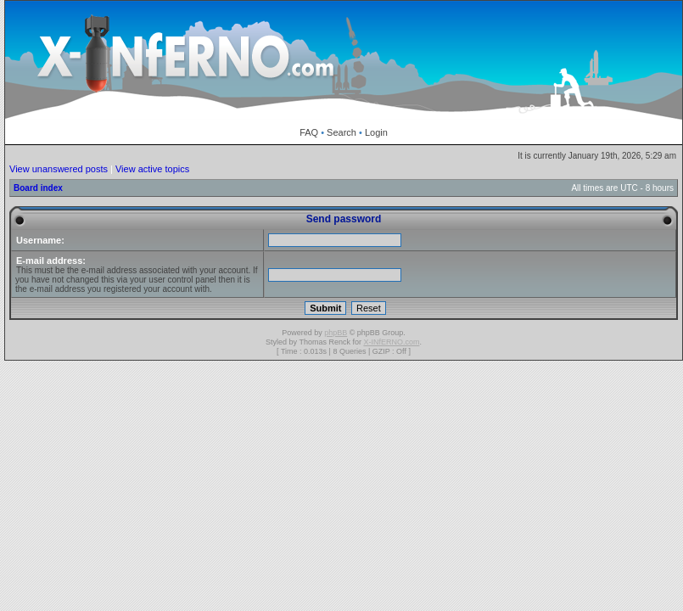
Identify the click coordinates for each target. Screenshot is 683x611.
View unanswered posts (58, 169)
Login (376, 132)
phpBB (335, 332)
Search (341, 132)
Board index (38, 188)
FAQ (309, 132)
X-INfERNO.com (391, 342)
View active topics (152, 169)
